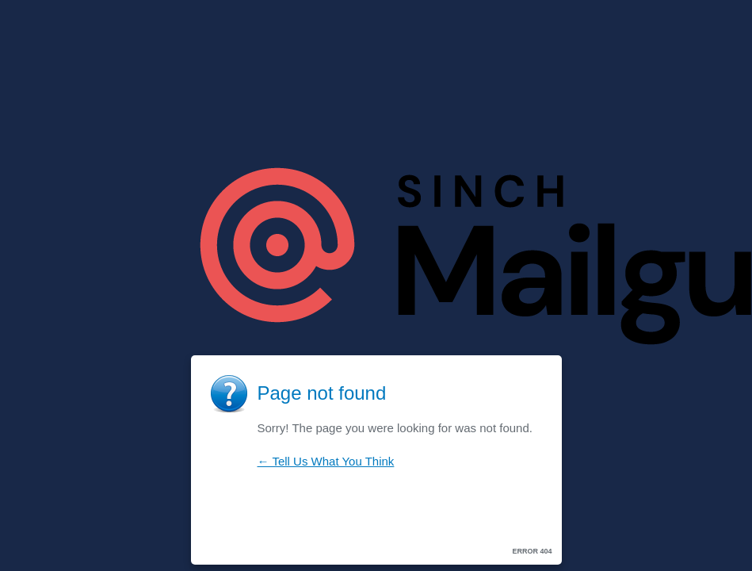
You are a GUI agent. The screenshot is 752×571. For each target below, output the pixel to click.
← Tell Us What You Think (326, 461)
